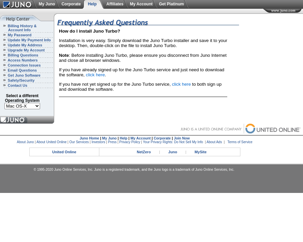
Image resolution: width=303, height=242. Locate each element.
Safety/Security (21, 80)
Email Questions (22, 70)
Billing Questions (22, 55)
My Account (141, 4)
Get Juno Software (23, 75)
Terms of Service (239, 142)
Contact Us (17, 85)
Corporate (71, 4)
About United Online (51, 142)
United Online (64, 152)
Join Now (182, 138)
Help (92, 4)
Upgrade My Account (26, 50)
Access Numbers (22, 60)
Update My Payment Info (29, 40)
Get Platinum (171, 4)
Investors (98, 142)
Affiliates (115, 4)
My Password (19, 35)
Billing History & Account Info (18, 28)
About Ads (214, 142)
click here (95, 74)
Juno (172, 152)
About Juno (25, 142)
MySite (200, 152)
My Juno (47, 4)
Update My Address (24, 45)
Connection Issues (24, 65)
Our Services (79, 142)
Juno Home (89, 138)
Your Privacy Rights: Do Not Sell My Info (173, 142)
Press (112, 142)
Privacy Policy (129, 142)
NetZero (144, 152)
